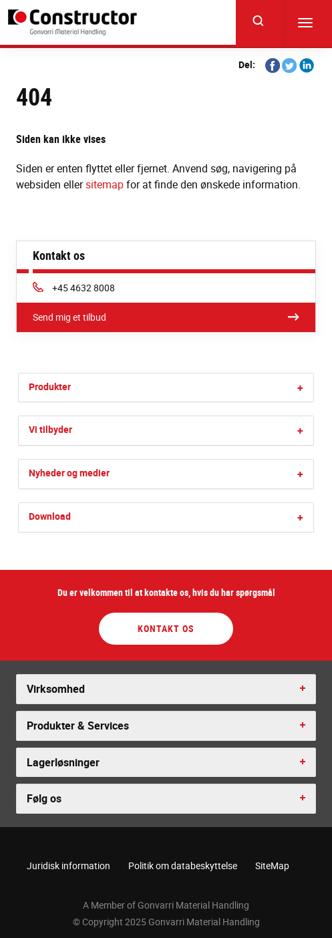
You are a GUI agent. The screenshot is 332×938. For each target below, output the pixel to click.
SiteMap (272, 865)
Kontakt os (166, 628)
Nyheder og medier (69, 472)
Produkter (50, 386)
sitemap (105, 184)
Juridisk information (68, 865)
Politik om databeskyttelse (182, 865)
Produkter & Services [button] (78, 725)
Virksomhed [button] (56, 688)
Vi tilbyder (50, 429)
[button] (300, 388)
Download (50, 516)
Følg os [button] (44, 798)
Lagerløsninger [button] (63, 762)
